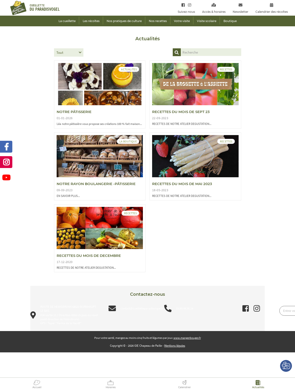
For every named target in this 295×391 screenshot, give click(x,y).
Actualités (258, 387)
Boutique (230, 21)
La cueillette (67, 21)
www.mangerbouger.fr (187, 338)
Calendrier (184, 387)
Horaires (111, 387)
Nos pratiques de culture (124, 21)
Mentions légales (174, 346)
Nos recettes (158, 21)
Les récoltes (91, 21)
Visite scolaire (206, 21)
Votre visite (182, 21)
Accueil (36, 387)
